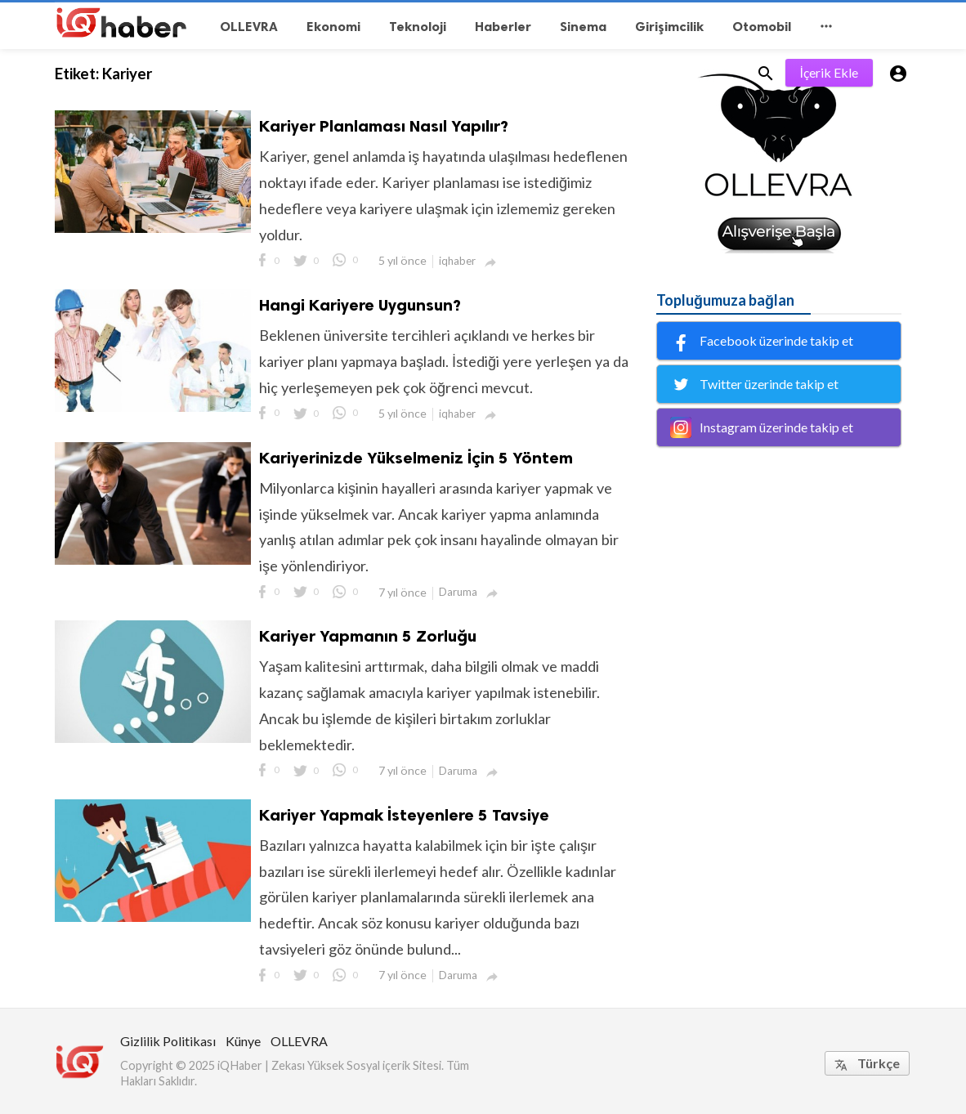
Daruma (458, 591)
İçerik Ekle (829, 72)
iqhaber (457, 260)
